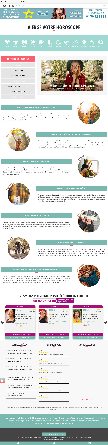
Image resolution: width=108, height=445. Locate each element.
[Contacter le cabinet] (90, 443)
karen (46, 359)
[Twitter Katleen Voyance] (87, 399)
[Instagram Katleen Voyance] (91, 399)
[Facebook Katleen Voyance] (82, 399)
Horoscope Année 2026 (18, 91)
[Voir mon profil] (18, 443)
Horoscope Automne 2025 (18, 81)
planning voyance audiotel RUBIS (54, 337)
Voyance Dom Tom (71, 437)
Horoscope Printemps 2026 (18, 86)
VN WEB (89, 437)
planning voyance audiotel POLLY (20, 337)
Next (106, 322)
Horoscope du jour (18, 65)
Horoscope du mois (18, 75)
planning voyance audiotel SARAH (87, 337)
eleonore (47, 377)
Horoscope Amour (18, 97)
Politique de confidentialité (59, 437)
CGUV (50, 437)
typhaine (47, 395)
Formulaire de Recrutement (54, 434)
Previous (2, 322)
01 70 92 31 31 (25, 2)
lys (45, 350)
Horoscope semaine (18, 70)
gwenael (47, 386)
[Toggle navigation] (105, 6)
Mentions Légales (43, 437)
